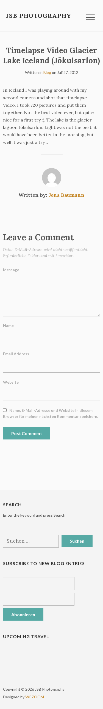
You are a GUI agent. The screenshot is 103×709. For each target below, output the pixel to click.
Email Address (16, 353)
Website (11, 382)
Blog (47, 72)
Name (8, 325)
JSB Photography (38, 15)
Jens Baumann (67, 195)
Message (11, 269)
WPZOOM (34, 696)
